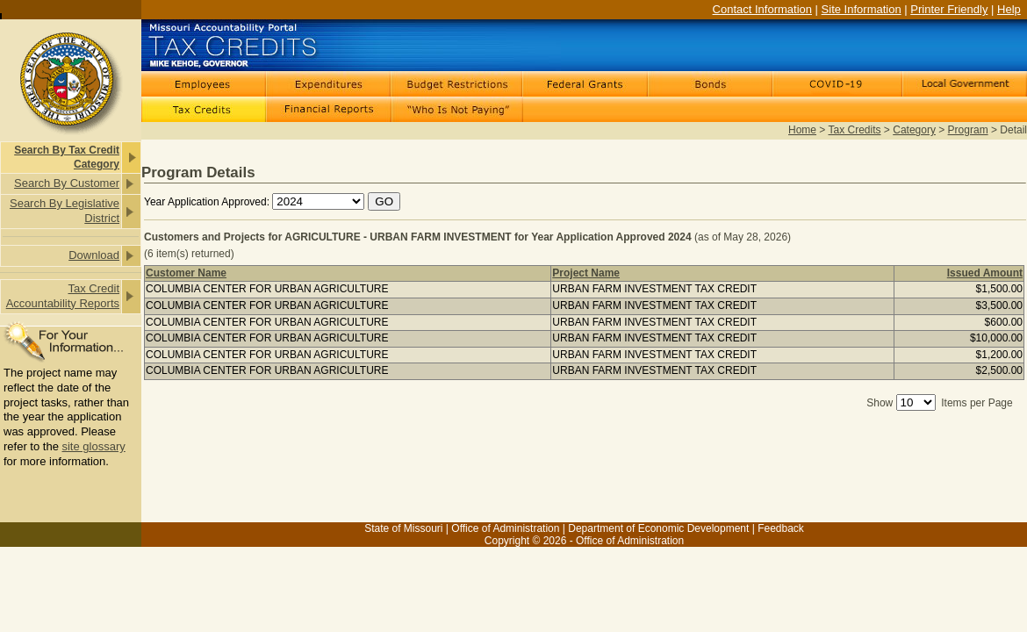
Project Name (586, 273)
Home (802, 130)
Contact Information (762, 9)
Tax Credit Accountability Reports (62, 296)
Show (879, 403)
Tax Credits (855, 130)
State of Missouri (403, 528)
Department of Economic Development (658, 528)
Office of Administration (505, 528)
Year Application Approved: (206, 202)
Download (93, 255)
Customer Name (186, 273)
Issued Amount (985, 273)
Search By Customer (66, 183)
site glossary (93, 446)
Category (914, 130)
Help (1009, 9)
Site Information (861, 9)
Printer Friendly (949, 9)
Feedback (781, 528)
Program (968, 130)
